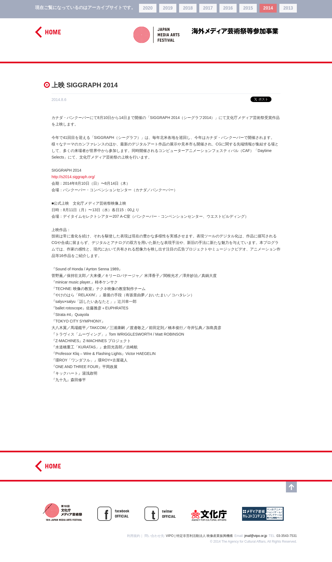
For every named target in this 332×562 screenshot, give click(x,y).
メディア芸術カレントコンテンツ (263, 512)
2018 (188, 8)
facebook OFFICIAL (113, 512)
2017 (208, 8)
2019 (168, 8)
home (48, 32)
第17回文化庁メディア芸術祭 (62, 512)
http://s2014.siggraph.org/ (73, 177)
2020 (148, 8)
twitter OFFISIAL (160, 512)
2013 (288, 8)
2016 (228, 8)
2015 (248, 8)
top (291, 487)
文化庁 (209, 512)
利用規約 (133, 536)
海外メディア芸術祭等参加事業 (244, 30)
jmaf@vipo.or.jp (256, 536)
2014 (268, 8)
